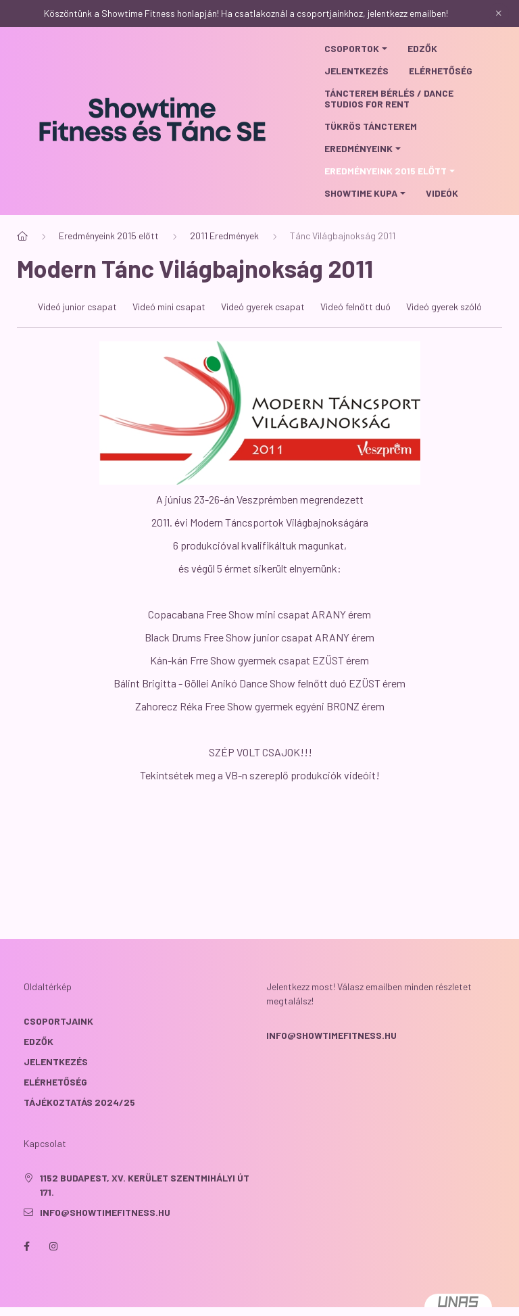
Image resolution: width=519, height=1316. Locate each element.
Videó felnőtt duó (355, 329)
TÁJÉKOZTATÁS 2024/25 (79, 1124)
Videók (442, 193)
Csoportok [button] (351, 48)
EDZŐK (38, 1063)
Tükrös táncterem (370, 126)
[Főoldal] (22, 258)
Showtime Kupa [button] (360, 193)
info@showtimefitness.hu (331, 1057)
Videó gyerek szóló (444, 329)
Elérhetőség (440, 70)
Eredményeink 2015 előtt (109, 258)
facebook (26, 1268)
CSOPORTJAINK (58, 1043)
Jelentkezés (356, 70)
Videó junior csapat (77, 329)
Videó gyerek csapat (263, 329)
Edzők (422, 48)
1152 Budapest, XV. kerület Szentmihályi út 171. (144, 1207)
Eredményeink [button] (358, 148)
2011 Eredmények (224, 258)
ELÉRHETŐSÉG (55, 1104)
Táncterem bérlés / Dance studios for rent (388, 98)
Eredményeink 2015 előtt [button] (385, 170)
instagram (53, 1268)
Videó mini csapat (168, 329)
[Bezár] (499, 13)
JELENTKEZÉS (56, 1084)
